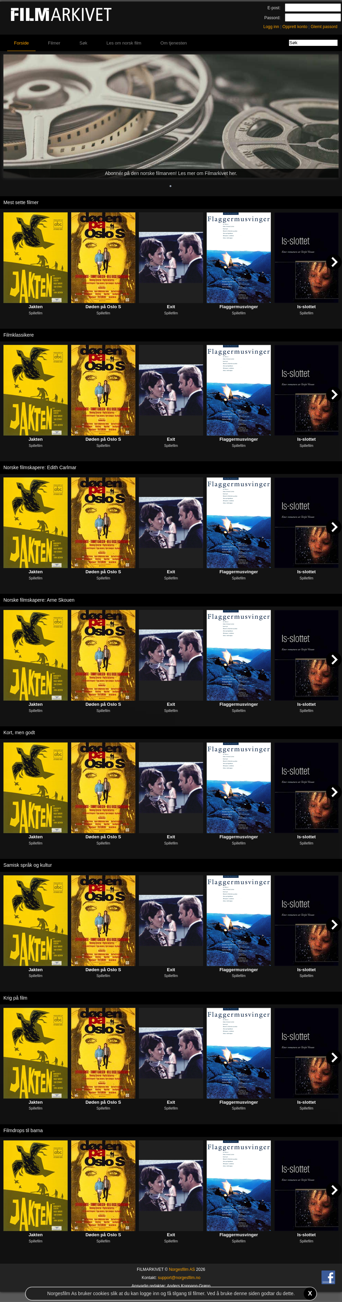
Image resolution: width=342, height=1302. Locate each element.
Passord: (272, 17)
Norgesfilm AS (182, 1269)
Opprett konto (294, 26)
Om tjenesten (173, 43)
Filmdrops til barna (23, 1130)
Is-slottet (306, 306)
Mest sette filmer (21, 202)
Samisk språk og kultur (27, 865)
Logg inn (271, 26)
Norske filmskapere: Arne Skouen (39, 600)
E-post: (273, 7)
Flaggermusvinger (239, 306)
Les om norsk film (123, 43)
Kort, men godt (19, 732)
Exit (171, 306)
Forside (21, 43)
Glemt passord (324, 26)
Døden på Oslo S (103, 306)
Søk (83, 43)
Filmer (54, 43)
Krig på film (15, 998)
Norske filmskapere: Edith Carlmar (39, 467)
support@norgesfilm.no (179, 1277)
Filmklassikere (18, 335)
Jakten (35, 306)
